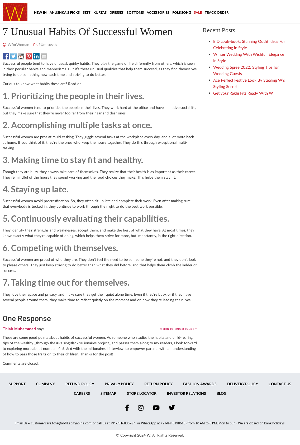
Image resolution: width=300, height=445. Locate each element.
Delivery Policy (242, 384)
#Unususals (48, 45)
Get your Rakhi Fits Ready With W (243, 93)
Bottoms (135, 13)
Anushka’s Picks (65, 13)
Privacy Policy (119, 384)
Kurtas (100, 13)
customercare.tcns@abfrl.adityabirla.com (61, 423)
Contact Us (280, 384)
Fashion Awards (200, 384)
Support (17, 384)
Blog (221, 394)
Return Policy (158, 384)
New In (40, 13)
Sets (87, 13)
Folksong (181, 13)
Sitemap (108, 394)
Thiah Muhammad (19, 329)
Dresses (116, 13)
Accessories (158, 13)
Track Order (216, 13)
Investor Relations (186, 394)
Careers (82, 394)
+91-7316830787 (123, 423)
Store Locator (141, 394)
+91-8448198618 (173, 423)
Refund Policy (79, 384)
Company (45, 384)
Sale (198, 13)
